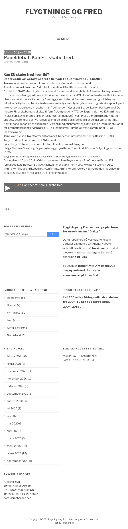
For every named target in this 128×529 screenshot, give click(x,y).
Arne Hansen (22, 62)
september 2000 (18, 461)
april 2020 (13, 431)
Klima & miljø (15, 327)
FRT (72, 522)
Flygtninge (13, 312)
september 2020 (17, 393)
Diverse (12, 305)
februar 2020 (15, 446)
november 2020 (17, 378)
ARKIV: (9, 52)
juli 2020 (12, 408)
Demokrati (13, 297)
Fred (10, 320)
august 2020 (15, 401)
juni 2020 (12, 416)
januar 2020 (14, 453)
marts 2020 (14, 438)
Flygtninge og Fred (64, 12)
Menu (66, 39)
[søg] (25, 234)
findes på (75, 257)
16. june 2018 (22, 52)
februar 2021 (15, 356)
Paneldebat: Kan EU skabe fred (33, 187)
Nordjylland (14, 335)
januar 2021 (14, 363)
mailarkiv (84, 265)
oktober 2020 (15, 386)
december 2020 (17, 371)
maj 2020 (13, 423)
